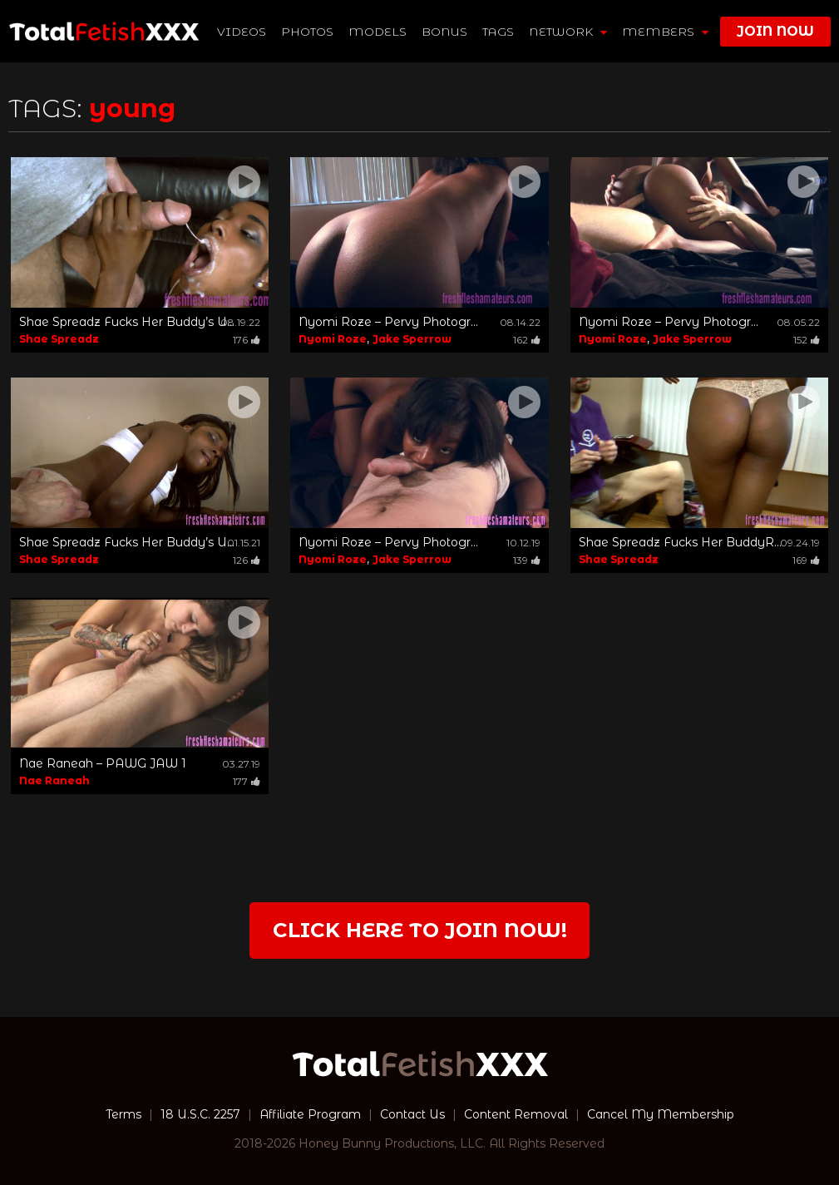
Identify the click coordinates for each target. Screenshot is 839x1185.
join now (775, 31)
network (568, 31)
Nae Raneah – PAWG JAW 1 (102, 763)
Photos (307, 31)
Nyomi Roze (333, 339)
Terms (123, 1114)
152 (806, 339)
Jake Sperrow (412, 339)
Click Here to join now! (420, 930)
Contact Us (412, 1114)
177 (246, 781)
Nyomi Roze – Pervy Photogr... (388, 321)
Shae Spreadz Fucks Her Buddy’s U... (126, 321)
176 (246, 339)
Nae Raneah (54, 780)
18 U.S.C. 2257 (200, 1114)
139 (526, 560)
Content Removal (516, 1114)
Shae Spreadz (59, 339)
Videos (241, 31)
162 (526, 339)
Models (377, 31)
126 (246, 560)
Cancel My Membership (660, 1114)
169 (806, 560)
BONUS (444, 31)
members (665, 31)
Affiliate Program (310, 1114)
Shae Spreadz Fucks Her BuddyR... (680, 542)
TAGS (498, 31)
